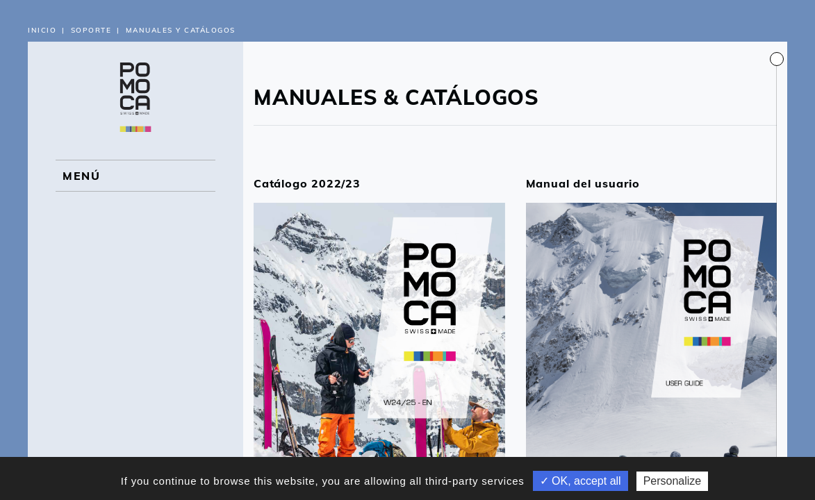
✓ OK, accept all (580, 481)
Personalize (672, 481)
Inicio (42, 30)
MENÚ (81, 176)
